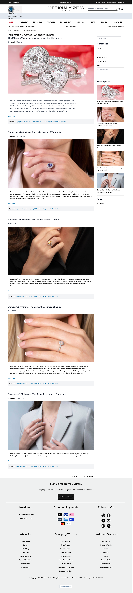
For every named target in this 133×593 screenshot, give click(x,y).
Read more (11, 116)
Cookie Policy (25, 564)
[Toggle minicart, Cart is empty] (122, 8)
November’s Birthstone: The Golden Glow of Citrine (33, 219)
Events (99, 49)
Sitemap (26, 552)
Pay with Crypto (66, 552)
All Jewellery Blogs (48, 122)
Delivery (106, 549)
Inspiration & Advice (100, 2)
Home (9, 30)
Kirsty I (12, 42)
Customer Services (111, 2)
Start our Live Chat (25, 518)
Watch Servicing (105, 564)
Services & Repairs (106, 545)
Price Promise (65, 545)
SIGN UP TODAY (66, 497)
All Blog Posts (61, 122)
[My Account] (119, 8)
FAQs (106, 556)
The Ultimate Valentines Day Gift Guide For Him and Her (36, 37)
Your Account (65, 541)
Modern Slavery (25, 556)
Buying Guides (101, 61)
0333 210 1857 (16, 2)
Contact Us (121, 2)
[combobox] (109, 38)
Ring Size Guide (66, 556)
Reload (10, 18)
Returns (106, 552)
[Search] (115, 8)
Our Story (25, 549)
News (99, 53)
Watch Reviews (102, 57)
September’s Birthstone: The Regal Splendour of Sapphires (36, 394)
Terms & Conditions (25, 560)
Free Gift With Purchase (66, 567)
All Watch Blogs (36, 122)
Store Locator (25, 541)
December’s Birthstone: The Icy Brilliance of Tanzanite (34, 132)
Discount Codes (106, 560)
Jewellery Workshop (106, 567)
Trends (99, 65)
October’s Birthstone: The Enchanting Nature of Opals (34, 306)
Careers (25, 545)
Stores (9, 2)
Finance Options (65, 549)
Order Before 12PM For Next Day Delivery (23, 26)
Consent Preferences (66, 586)
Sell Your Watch (66, 564)
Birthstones (29, 209)
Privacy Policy (25, 567)
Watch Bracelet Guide (66, 560)
